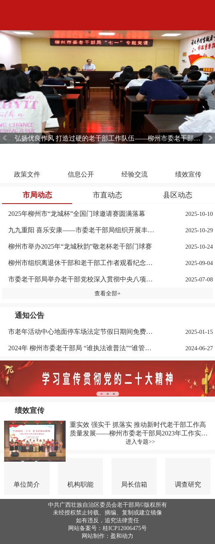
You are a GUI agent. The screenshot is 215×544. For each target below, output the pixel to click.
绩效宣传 (29, 410)
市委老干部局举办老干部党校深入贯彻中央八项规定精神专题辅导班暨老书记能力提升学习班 (82, 279)
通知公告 (29, 315)
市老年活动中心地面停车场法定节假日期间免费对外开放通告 (82, 331)
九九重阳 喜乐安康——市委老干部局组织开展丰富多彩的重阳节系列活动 (82, 230)
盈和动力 (121, 536)
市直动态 (107, 195)
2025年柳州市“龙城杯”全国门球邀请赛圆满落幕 (76, 213)
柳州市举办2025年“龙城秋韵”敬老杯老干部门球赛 (80, 246)
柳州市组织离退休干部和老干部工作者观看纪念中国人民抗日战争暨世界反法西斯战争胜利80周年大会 (82, 262)
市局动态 (37, 195)
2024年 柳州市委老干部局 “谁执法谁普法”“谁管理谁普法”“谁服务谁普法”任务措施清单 (82, 348)
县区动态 (177, 195)
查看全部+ (107, 293)
